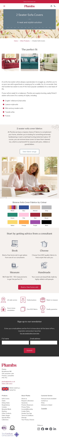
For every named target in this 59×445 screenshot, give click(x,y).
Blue (24, 210)
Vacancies (24, 403)
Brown (46, 218)
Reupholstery (6, 405)
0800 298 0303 (7, 384)
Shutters (4, 411)
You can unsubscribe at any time (29, 333)
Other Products (25, 41)
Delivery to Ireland (46, 405)
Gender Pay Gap (26, 413)
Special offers (6, 417)
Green (12, 218)
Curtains (4, 407)
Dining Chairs (6, 403)
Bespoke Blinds (6, 409)
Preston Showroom (27, 405)
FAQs (43, 403)
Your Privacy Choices (27, 420)
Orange (24, 225)
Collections (5, 420)
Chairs (4, 401)
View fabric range (29, 151)
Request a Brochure (27, 401)
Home (16, 41)
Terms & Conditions (27, 415)
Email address (35, 339)
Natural (35, 210)
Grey (46, 210)
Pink (24, 218)
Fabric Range (6, 415)
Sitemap (23, 417)
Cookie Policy (25, 411)
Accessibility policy (27, 409)
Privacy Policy (25, 407)
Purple (35, 225)
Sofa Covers (5, 399)
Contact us (44, 401)
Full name (5, 339)
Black (46, 225)
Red (35, 218)
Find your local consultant (48, 399)
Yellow (12, 225)
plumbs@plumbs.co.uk (8, 381)
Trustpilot (44, 408)
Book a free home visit (29, 1)
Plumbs (29, 6)
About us (24, 399)
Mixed (12, 210)
